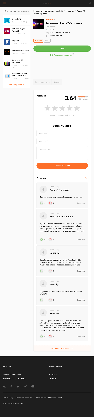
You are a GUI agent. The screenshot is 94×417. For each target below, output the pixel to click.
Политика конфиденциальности (48, 398)
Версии (57, 82)
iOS (47, 41)
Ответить (81, 203)
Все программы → (16, 84)
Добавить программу (12, 374)
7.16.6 (50, 30)
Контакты (53, 374)
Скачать (62, 48)
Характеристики (42, 82)
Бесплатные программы (43, 11)
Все (86, 178)
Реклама (52, 379)
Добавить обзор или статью (14, 379)
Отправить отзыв (62, 165)
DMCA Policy (8, 398)
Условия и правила (24, 398)
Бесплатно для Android (62, 33)
